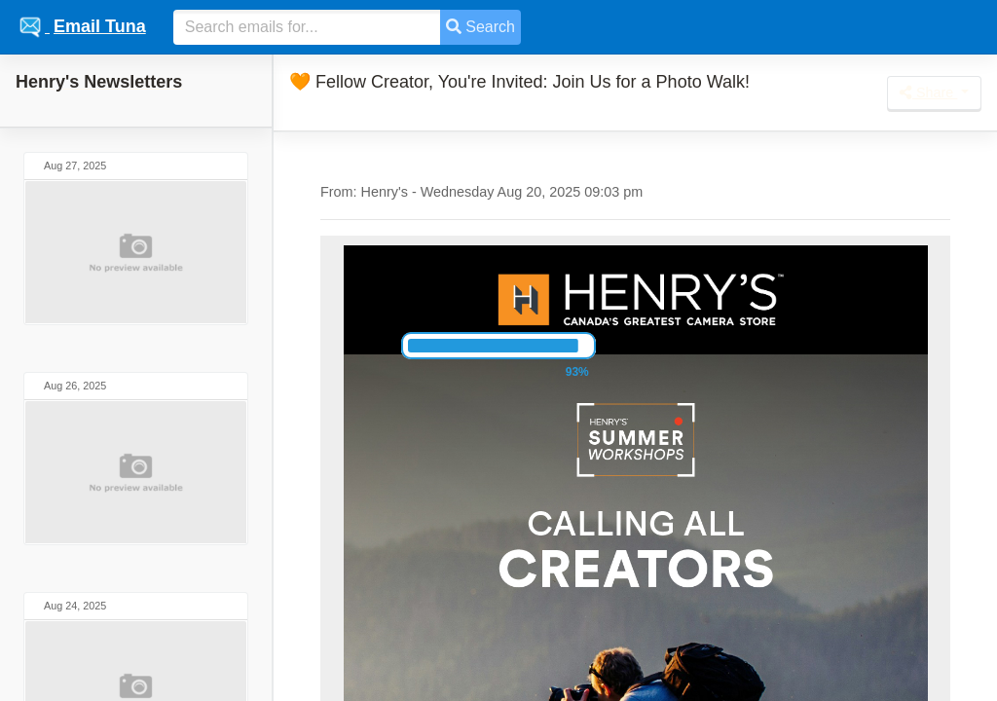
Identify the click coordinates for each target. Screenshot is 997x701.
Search (480, 26)
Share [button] (928, 92)
